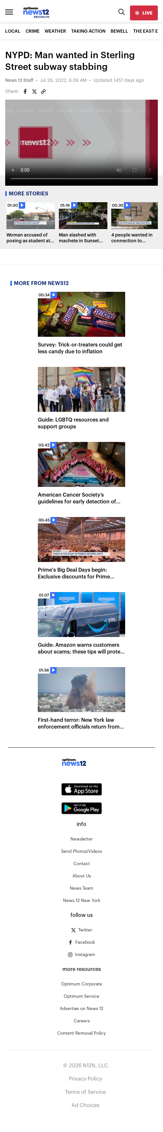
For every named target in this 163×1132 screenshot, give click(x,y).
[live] (144, 12)
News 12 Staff (19, 80)
